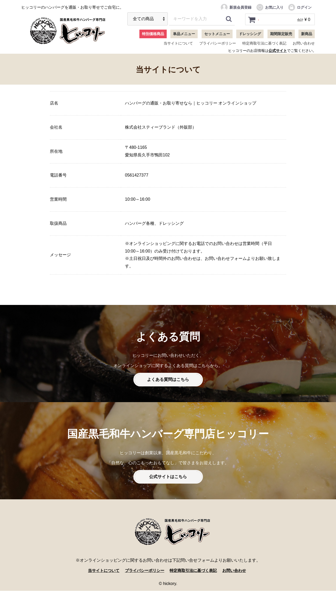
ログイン (300, 7)
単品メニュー (184, 34)
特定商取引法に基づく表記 (264, 43)
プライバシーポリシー (217, 43)
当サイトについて (178, 43)
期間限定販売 (281, 34)
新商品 (306, 34)
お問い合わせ (304, 43)
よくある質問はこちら (168, 379)
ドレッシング (250, 34)
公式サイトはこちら (168, 477)
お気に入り (270, 7)
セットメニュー (217, 34)
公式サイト (278, 50)
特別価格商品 (153, 34)
